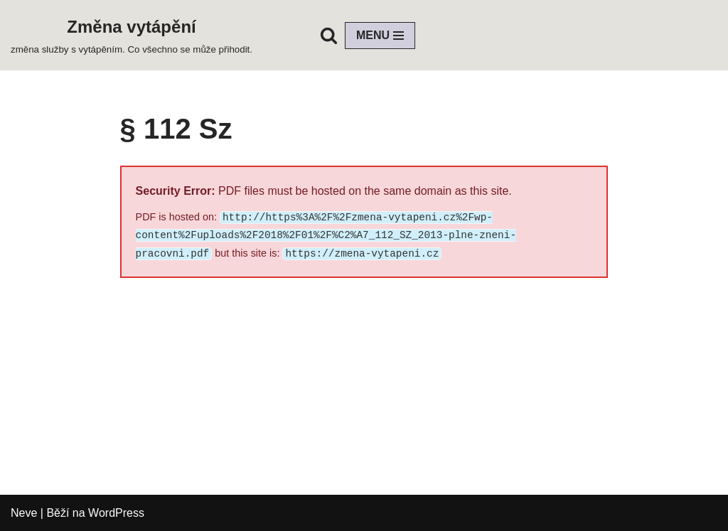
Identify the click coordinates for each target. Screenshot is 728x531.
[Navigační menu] (380, 35)
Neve (24, 513)
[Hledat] (329, 35)
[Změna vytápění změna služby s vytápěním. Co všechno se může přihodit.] (131, 35)
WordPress (116, 513)
